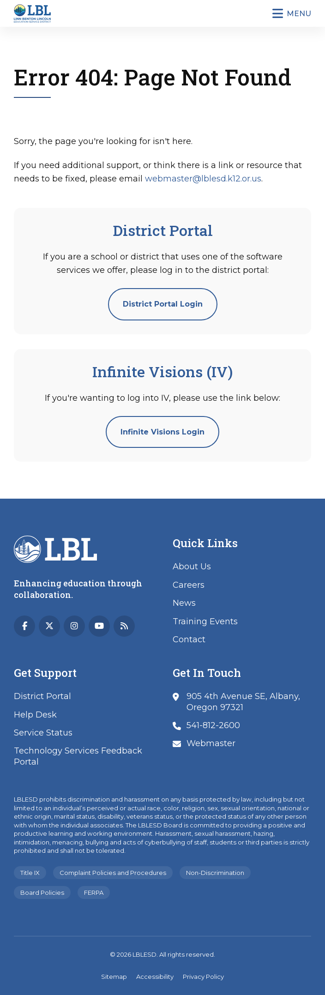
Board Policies (42, 892)
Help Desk (35, 715)
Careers (189, 585)
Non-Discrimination (215, 872)
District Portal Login (163, 304)
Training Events (205, 621)
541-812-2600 (213, 725)
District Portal (42, 696)
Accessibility (155, 976)
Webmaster (211, 743)
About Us (192, 566)
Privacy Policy (203, 976)
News (184, 603)
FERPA (93, 892)
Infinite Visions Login (162, 432)
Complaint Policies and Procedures (113, 872)
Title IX (30, 872)
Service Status (43, 733)
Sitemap (114, 976)
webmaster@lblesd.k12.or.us (203, 179)
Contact (189, 639)
